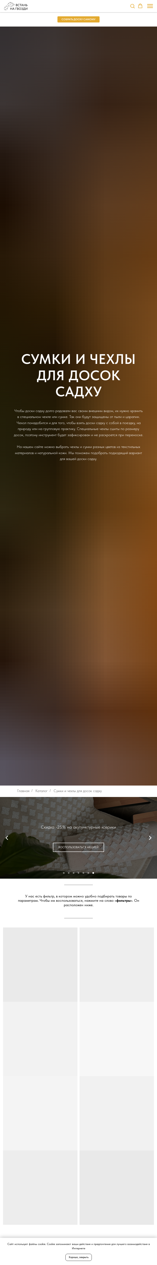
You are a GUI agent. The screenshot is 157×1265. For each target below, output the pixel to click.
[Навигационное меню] (150, 6)
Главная (23, 791)
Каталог (41, 791)
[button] (132, 5)
